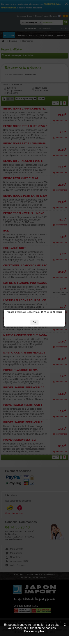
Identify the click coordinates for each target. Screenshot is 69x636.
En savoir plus (34, 631)
